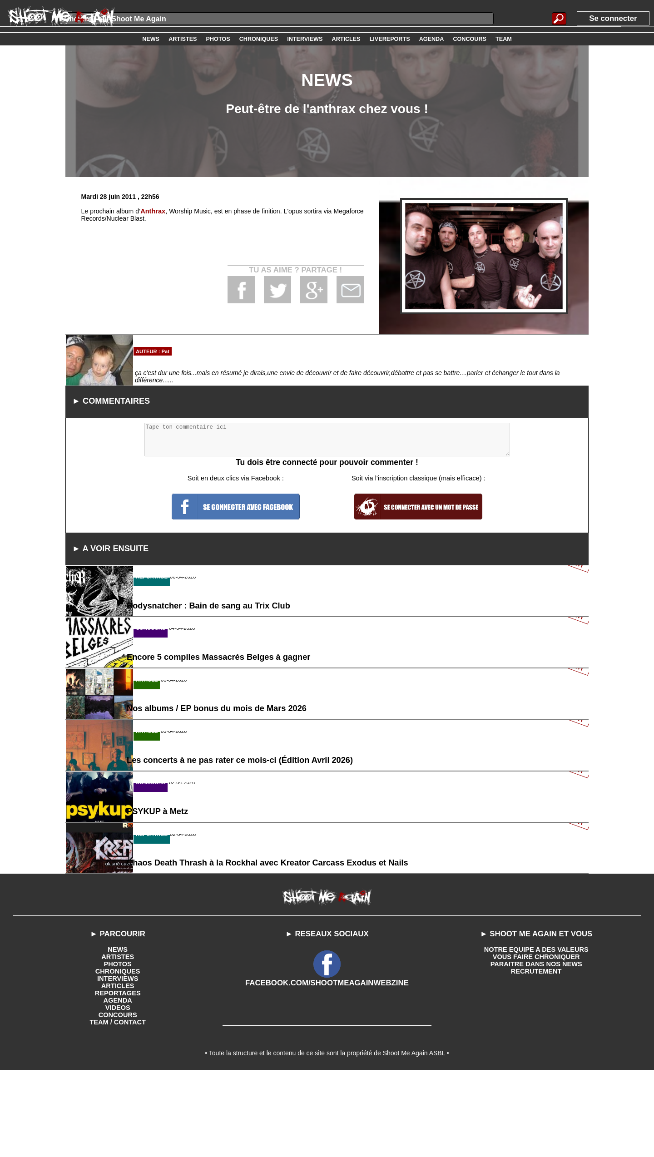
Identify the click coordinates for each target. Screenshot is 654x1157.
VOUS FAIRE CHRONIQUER (536, 1039)
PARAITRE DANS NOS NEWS (536, 1046)
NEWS (117, 1032)
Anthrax (153, 211)
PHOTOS (117, 1046)
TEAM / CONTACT (118, 1104)
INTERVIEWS (118, 1061)
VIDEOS (118, 1090)
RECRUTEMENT (536, 1054)
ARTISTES (118, 1039)
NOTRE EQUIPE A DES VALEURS (536, 1032)
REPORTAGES (118, 1075)
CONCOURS (117, 1097)
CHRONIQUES (117, 1054)
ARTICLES (118, 1068)
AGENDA (118, 1083)
